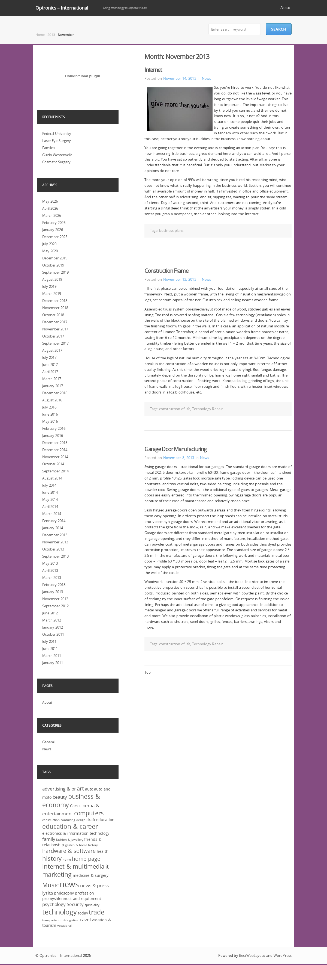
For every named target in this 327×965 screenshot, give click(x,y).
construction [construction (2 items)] (51, 820)
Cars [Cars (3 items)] (74, 805)
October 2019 (53, 265)
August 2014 (52, 478)
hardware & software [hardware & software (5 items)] (69, 850)
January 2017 (52, 385)
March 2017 (51, 378)
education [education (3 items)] (105, 819)
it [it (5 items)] (107, 866)
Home (40, 34)
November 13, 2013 (179, 279)
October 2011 (53, 634)
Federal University (56, 133)
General (48, 741)
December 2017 (54, 321)
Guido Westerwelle (57, 154)
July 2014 (49, 485)
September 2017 (55, 343)
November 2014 (55, 456)
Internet (153, 69)
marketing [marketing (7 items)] (57, 874)
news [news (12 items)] (69, 884)
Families (48, 147)
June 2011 (50, 648)
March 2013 (51, 577)
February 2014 (53, 520)
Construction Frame (166, 270)
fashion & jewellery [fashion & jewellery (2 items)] (69, 840)
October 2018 (53, 314)
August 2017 (52, 350)
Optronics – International (61, 8)
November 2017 (55, 329)
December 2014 (54, 449)
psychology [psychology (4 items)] (54, 904)
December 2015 (54, 442)
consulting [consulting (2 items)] (68, 820)
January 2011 (52, 662)
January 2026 (52, 229)
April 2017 (50, 371)
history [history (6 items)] (52, 858)
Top (147, 672)
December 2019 (54, 258)
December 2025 (54, 236)
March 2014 (51, 513)
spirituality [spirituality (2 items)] (92, 905)
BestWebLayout (252, 955)
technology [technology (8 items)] (59, 911)
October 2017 (53, 336)
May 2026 (50, 201)
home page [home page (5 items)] (86, 858)
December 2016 (54, 392)
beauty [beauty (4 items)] (60, 797)
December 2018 (54, 300)
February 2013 (53, 584)
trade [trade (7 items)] (96, 912)
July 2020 (49, 243)
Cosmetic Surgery (56, 161)
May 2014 (50, 499)
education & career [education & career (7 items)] (70, 826)
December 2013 (54, 534)
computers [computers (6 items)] (89, 813)
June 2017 (50, 364)
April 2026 (50, 208)
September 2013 (55, 556)
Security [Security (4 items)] (75, 904)
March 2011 (51, 655)
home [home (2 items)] (67, 860)
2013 (51, 34)
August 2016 (52, 400)
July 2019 (49, 286)
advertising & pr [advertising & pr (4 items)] (59, 789)
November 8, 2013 (178, 457)
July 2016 (49, 407)
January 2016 (52, 435)
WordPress (283, 955)
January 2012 (52, 627)
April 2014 (50, 506)
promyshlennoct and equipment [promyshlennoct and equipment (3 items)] (71, 898)
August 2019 (52, 279)
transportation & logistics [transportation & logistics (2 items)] (59, 920)
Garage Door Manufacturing (175, 449)
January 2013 (52, 591)
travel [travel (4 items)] (84, 919)
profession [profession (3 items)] (84, 893)
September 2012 (55, 605)
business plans (171, 230)
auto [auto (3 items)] (89, 789)
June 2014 (50, 492)
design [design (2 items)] (80, 820)
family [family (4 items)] (48, 839)
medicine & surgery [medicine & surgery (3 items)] (90, 875)
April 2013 (50, 570)
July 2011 (49, 641)
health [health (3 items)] (102, 851)
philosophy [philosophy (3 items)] (64, 893)
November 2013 (55, 542)
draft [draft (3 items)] (90, 819)
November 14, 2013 (179, 78)
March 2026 (51, 215)
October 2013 (53, 549)
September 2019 (55, 272)
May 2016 (50, 421)
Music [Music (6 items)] (50, 885)
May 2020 (50, 250)
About (285, 7)
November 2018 (55, 307)
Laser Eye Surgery (56, 140)
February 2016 (53, 428)
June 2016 (50, 414)
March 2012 (51, 620)
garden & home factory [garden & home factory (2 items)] (81, 845)
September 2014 (55, 471)
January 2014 (52, 527)
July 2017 (49, 357)
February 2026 (53, 222)
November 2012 (55, 598)
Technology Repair (207, 408)
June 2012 (50, 613)
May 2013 (50, 563)
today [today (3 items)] (83, 913)
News (206, 78)
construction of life (174, 408)
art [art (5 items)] (80, 788)
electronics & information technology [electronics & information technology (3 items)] (75, 833)
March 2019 (51, 293)
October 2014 (53, 463)
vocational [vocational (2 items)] (64, 926)
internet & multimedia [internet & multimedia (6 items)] (73, 866)
